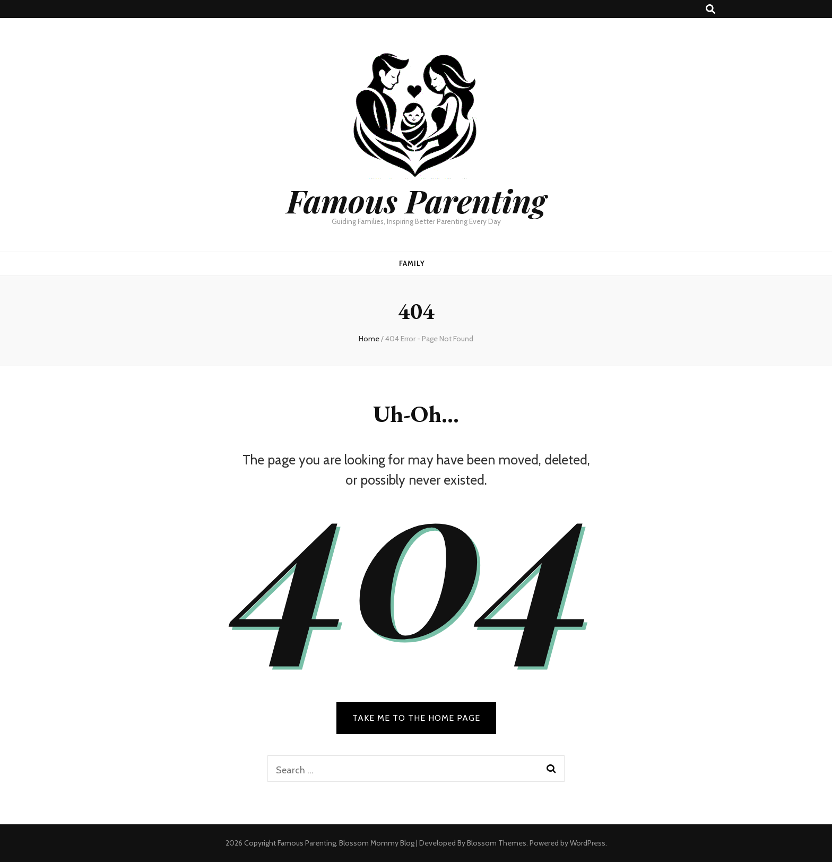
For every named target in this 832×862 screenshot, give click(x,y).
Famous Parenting (416, 200)
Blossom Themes (496, 843)
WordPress (587, 843)
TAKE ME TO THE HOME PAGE (416, 718)
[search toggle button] (710, 9)
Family (412, 263)
